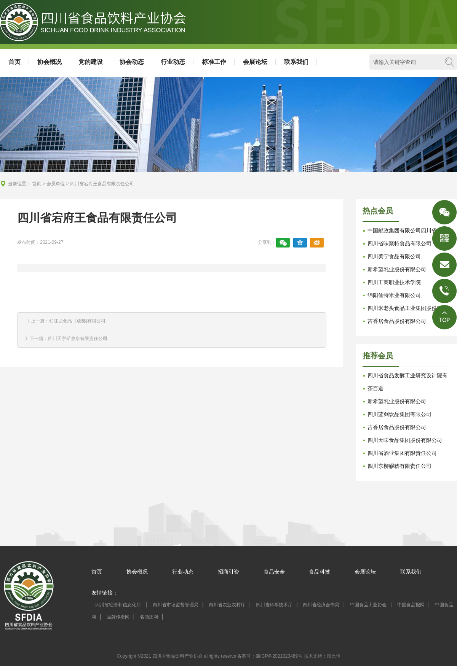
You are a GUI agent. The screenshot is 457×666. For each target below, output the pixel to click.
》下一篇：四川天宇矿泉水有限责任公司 (66, 338)
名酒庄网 (149, 617)
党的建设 (90, 62)
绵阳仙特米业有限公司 (394, 295)
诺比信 (333, 656)
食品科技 (319, 572)
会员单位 (55, 183)
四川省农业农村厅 (227, 604)
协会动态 (132, 62)
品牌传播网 (118, 617)
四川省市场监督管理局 (175, 604)
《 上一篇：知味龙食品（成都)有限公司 (65, 321)
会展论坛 (255, 62)
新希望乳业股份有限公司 (397, 269)
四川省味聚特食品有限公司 (399, 243)
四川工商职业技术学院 (394, 282)
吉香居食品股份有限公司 (397, 321)
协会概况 (49, 62)
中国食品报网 (411, 604)
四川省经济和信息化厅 (118, 604)
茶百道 (375, 388)
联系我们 (296, 62)
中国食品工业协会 (368, 604)
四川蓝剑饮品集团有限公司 (399, 414)
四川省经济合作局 (321, 604)
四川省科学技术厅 (274, 604)
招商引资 (228, 572)
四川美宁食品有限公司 (394, 256)
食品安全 (274, 572)
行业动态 (173, 62)
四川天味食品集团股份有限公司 (405, 440)
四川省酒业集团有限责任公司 (402, 453)
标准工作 (214, 62)
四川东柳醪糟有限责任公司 (399, 466)
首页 (14, 62)
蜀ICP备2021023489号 (279, 656)
